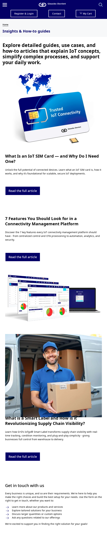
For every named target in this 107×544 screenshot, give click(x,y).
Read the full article (23, 191)
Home (5, 24)
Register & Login (24, 13)
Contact (56, 13)
